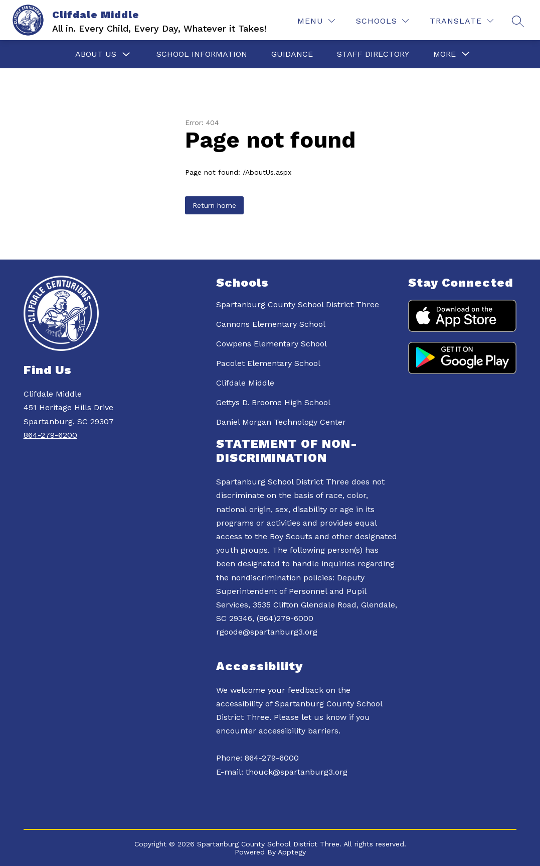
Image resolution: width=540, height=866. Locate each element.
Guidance (292, 54)
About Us (95, 54)
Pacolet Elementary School (268, 363)
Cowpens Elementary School (271, 343)
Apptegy (292, 852)
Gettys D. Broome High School (273, 402)
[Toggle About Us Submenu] (126, 54)
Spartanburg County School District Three (297, 304)
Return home (214, 205)
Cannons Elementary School (270, 324)
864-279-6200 (50, 435)
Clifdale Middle (245, 383)
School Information (201, 54)
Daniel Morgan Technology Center (281, 422)
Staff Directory (373, 54)
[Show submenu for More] (444, 54)
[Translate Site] (461, 21)
